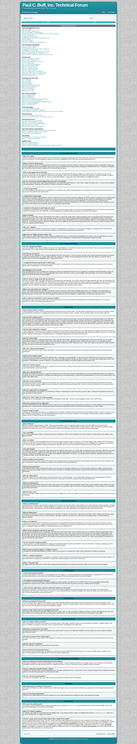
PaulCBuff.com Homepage (30, 12)
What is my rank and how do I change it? (33, 53)
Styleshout (85, 739)
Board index (27, 734)
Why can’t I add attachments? (30, 68)
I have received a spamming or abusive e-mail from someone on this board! (42, 111)
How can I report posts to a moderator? (32, 71)
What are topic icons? (28, 91)
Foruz (81, 739)
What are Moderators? (28, 96)
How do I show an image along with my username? (36, 52)
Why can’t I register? (27, 41)
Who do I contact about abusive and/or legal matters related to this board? (42, 145)
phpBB (56, 739)
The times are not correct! (29, 47)
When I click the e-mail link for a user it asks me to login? (37, 54)
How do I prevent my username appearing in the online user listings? (40, 33)
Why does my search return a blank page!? (33, 123)
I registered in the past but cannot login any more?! (35, 38)
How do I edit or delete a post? (30, 60)
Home (103, 12)
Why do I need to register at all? (30, 31)
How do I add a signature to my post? (32, 61)
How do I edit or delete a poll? (30, 65)
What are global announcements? (31, 85)
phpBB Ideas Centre (100, 713)
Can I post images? (27, 83)
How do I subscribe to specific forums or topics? (35, 131)
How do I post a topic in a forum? (31, 58)
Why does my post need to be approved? (33, 74)
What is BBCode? (27, 79)
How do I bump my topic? (29, 75)
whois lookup (52, 721)
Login (48, 22)
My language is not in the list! (30, 50)
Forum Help (111, 12)
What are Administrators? (29, 95)
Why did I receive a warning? (30, 70)
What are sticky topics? (28, 88)
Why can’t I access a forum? (29, 67)
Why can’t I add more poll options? (31, 64)
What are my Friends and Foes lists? (32, 115)
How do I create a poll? (28, 63)
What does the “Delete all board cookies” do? (34, 42)
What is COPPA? (26, 39)
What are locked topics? (28, 89)
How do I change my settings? (30, 46)
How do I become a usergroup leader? (32, 100)
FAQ (94, 22)
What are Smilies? (27, 82)
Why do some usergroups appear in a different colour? (36, 102)
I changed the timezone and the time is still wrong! (35, 49)
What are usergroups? (28, 97)
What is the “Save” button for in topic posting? (34, 72)
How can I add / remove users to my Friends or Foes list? (37, 117)
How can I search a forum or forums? (32, 120)
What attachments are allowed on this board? (34, 137)
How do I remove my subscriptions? (31, 133)
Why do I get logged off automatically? (32, 32)
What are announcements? (29, 86)
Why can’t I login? (27, 29)
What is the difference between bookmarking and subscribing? (39, 130)
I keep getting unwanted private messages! (33, 110)
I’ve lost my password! (28, 35)
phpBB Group (70, 705)
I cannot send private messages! (31, 108)
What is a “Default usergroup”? (30, 103)
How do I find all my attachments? (31, 138)
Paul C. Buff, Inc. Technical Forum (55, 5)
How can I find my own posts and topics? (33, 126)
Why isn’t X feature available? (30, 144)
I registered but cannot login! (29, 36)
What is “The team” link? (28, 104)
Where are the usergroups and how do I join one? (35, 99)
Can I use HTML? (27, 81)
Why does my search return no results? (32, 122)
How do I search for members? (30, 125)
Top (23, 160)
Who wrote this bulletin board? (30, 142)
